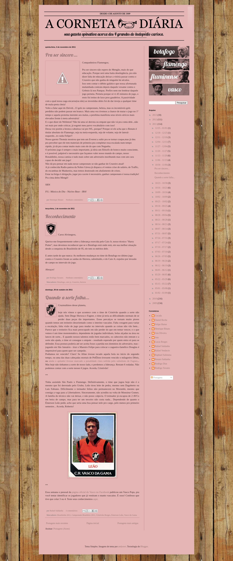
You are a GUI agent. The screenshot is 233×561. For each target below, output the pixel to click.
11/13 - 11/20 (161, 155)
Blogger (144, 546)
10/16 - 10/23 (161, 188)
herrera (83, 282)
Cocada (158, 315)
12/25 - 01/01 (161, 128)
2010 (155, 298)
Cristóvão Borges (103, 515)
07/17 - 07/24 (161, 242)
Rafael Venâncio (162, 350)
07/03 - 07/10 (161, 252)
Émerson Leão (117, 515)
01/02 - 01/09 (161, 293)
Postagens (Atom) (61, 529)
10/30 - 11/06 (161, 165)
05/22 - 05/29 (161, 279)
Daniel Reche (161, 320)
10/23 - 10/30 (161, 183)
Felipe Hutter (161, 324)
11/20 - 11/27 (161, 151)
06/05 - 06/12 (161, 270)
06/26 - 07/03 (161, 256)
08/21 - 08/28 (161, 220)
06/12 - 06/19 (161, 265)
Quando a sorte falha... (67, 297)
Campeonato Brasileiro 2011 (83, 515)
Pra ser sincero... (61, 55)
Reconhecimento (60, 216)
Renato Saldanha (162, 359)
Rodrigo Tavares (162, 368)
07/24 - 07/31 (161, 238)
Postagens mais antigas (127, 523)
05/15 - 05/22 (161, 284)
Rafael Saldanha (162, 346)
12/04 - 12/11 (161, 142)
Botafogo (61, 282)
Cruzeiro (75, 282)
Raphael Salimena (163, 355)
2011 (154, 124)
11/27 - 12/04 (161, 146)
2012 (155, 119)
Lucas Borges (161, 342)
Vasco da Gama (130, 515)
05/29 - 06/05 (161, 274)
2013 (155, 115)
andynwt (122, 546)
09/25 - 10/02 (161, 201)
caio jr (68, 282)
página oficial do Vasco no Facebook (90, 492)
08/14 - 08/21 (161, 224)
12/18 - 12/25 (161, 133)
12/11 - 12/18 (161, 137)
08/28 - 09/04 (161, 215)
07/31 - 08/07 (161, 233)
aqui (95, 499)
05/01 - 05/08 (161, 288)
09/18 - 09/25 (161, 206)
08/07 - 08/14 (161, 229)
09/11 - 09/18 (161, 210)
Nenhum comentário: (75, 200)
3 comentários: (72, 511)
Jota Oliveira (161, 333)
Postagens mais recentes (57, 523)
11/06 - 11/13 (161, 160)
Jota (157, 337)
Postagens (156, 377)
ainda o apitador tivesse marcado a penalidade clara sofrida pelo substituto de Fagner (93, 361)
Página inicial (93, 523)
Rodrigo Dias (161, 363)
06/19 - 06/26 (161, 261)
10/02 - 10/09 (161, 197)
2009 (155, 303)
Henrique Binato (162, 329)
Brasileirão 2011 (64, 515)
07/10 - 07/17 (161, 247)
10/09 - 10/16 (161, 192)
